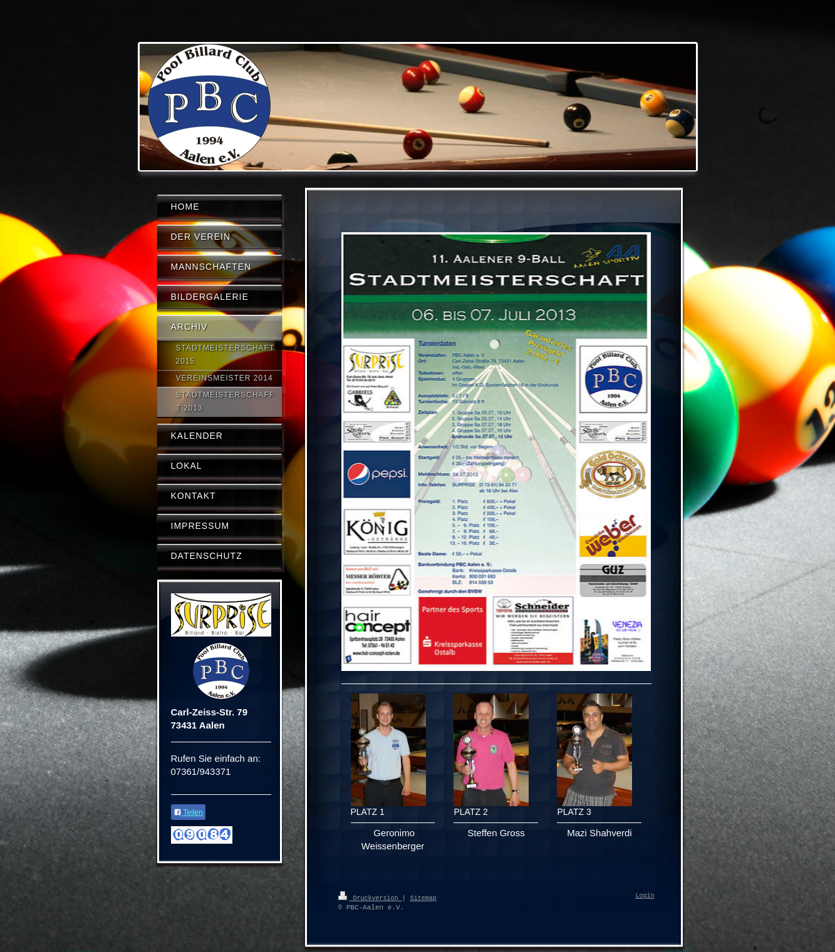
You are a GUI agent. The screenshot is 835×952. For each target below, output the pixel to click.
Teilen (188, 812)
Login (645, 896)
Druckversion (370, 897)
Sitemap (423, 897)
